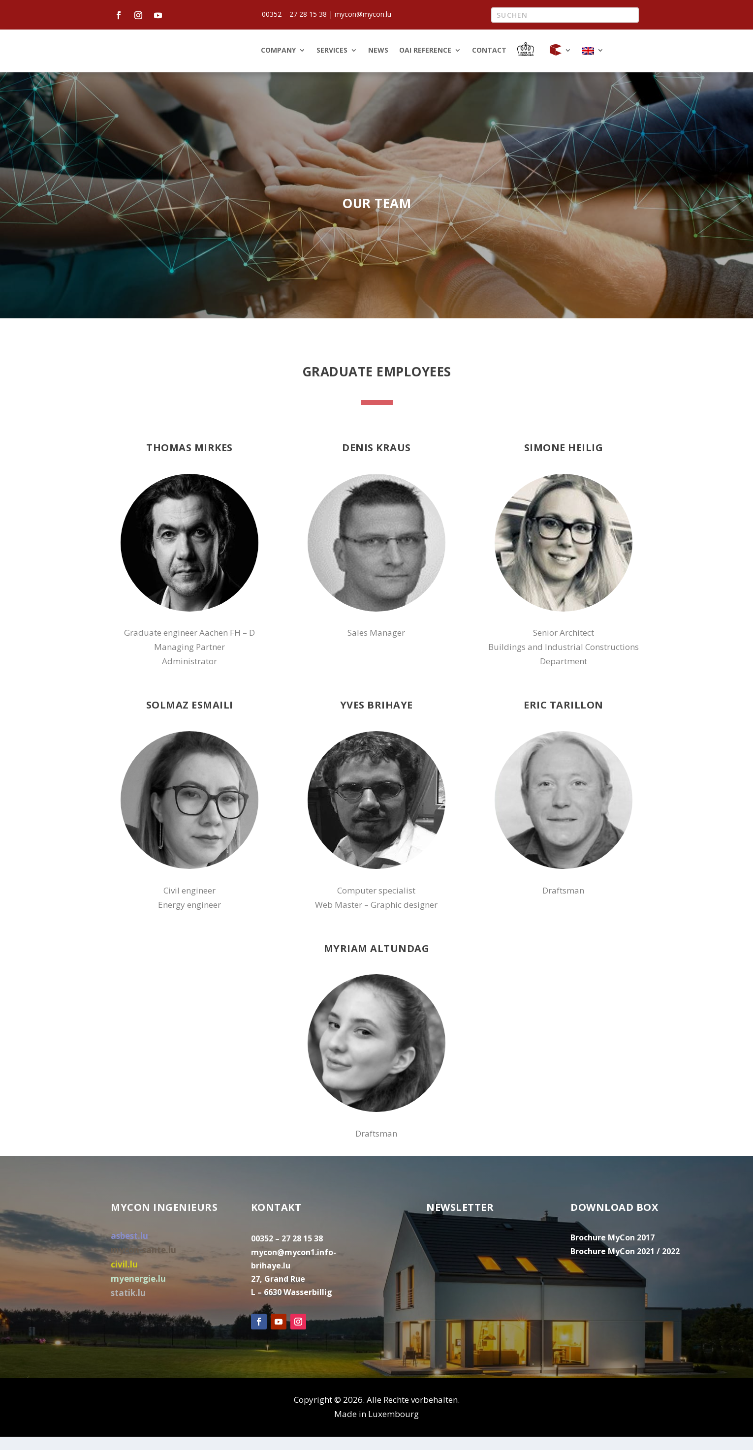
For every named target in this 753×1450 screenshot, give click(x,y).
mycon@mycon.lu (363, 14)
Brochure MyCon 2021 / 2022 (625, 1265)
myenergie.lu (138, 1292)
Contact (489, 64)
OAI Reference (425, 64)
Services (331, 64)
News (378, 64)
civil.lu (124, 1278)
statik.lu (128, 1306)
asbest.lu (129, 1249)
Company (278, 64)
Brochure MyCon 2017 (612, 1251)
